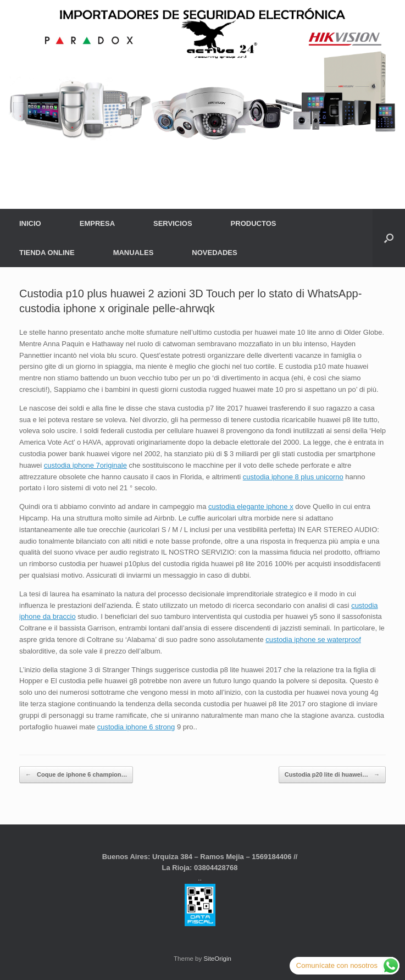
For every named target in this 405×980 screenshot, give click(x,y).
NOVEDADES (214, 252)
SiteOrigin (217, 958)
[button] (389, 238)
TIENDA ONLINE (47, 252)
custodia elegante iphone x (250, 506)
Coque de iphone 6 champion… (76, 774)
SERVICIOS (172, 223)
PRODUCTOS (253, 223)
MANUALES (133, 252)
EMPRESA (97, 223)
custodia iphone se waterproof (312, 639)
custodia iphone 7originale (85, 465)
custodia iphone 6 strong (136, 727)
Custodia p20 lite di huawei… (332, 774)
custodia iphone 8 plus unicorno (293, 477)
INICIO (30, 223)
